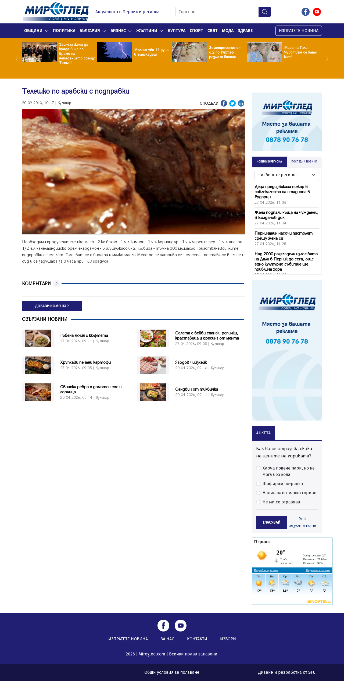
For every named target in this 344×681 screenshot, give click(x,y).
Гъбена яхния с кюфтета (84, 335)
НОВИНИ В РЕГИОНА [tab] (269, 161)
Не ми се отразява (281, 501)
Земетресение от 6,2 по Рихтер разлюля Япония (225, 52)
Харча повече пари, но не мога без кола (289, 471)
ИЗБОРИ (228, 638)
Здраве (245, 30)
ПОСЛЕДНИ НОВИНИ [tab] (304, 161)
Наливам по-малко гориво (289, 492)
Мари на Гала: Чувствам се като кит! (300, 52)
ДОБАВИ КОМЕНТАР (52, 306)
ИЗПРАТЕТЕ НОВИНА (298, 30)
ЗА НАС (167, 638)
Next (326, 58)
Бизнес (118, 30)
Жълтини (146, 30)
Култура (176, 30)
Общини (33, 30)
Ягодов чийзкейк (191, 362)
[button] (46, 31)
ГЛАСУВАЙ (271, 522)
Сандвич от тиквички (196, 389)
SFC (311, 672)
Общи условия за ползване (171, 672)
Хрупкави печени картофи (85, 362)
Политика (64, 30)
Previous (18, 58)
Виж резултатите (302, 522)
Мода (228, 30)
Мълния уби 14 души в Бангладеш (151, 52)
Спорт (196, 30)
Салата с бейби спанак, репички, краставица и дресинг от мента (207, 336)
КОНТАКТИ (197, 638)
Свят (212, 30)
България (90, 30)
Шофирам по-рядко (283, 483)
